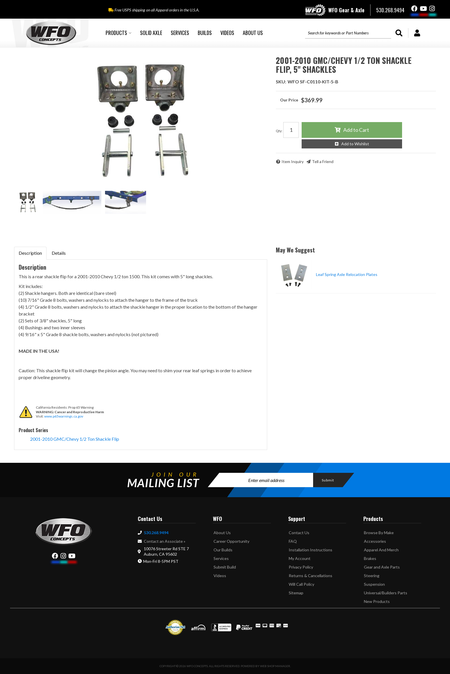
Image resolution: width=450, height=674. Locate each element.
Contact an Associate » (164, 541)
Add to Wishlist (355, 143)
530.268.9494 (156, 532)
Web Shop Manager (275, 666)
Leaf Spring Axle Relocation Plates (346, 274)
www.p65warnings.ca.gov (63, 416)
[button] (118, 33)
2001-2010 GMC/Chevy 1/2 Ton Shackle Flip (74, 439)
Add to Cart (356, 130)
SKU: (281, 81)
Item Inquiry (293, 161)
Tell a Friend (322, 161)
